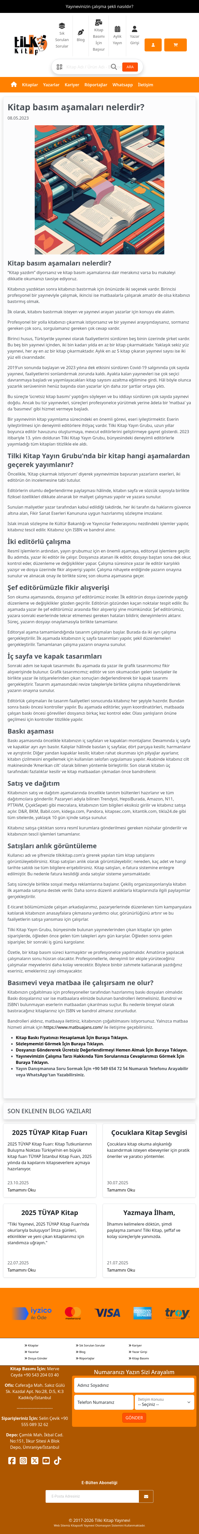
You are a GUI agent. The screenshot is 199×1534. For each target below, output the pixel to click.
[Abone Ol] (146, 1496)
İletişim (145, 85)
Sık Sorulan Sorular (90, 1345)
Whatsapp (122, 85)
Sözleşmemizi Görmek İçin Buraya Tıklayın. (60, 1044)
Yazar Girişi (138, 1352)
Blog (81, 1352)
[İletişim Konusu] (164, 1402)
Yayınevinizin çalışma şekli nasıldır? (99, 6)
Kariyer (72, 85)
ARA (129, 66)
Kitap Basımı (139, 1358)
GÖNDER (134, 1418)
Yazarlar (51, 85)
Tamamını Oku (22, 1190)
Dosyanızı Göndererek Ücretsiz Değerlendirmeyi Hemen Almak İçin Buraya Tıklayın (101, 1050)
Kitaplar (30, 85)
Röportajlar (95, 85)
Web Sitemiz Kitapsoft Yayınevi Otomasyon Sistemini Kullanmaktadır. (99, 1525)
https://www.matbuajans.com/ (73, 1027)
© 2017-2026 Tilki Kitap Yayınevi (99, 1520)
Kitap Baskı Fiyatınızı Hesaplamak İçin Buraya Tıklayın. (72, 1037)
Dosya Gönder (35, 1358)
